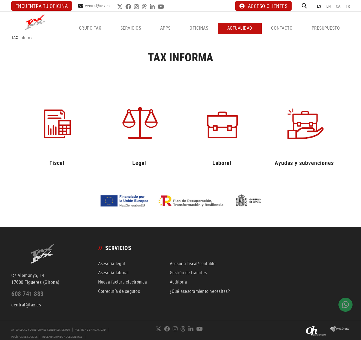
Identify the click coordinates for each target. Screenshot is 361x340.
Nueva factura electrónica (122, 282)
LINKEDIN (153, 7)
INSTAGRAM (137, 7)
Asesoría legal (111, 263)
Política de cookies (24, 337)
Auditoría (178, 282)
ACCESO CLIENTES (263, 6)
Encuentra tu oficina (42, 6)
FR (348, 6)
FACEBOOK (129, 7)
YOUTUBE (162, 7)
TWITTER (120, 7)
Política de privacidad (90, 330)
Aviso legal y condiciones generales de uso (40, 330)
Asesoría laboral (113, 272)
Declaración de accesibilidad (62, 337)
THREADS (145, 7)
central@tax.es (98, 5)
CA (338, 6)
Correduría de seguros (119, 291)
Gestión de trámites (188, 272)
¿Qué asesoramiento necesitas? (200, 291)
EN (328, 6)
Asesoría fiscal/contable (193, 263)
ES (319, 6)
